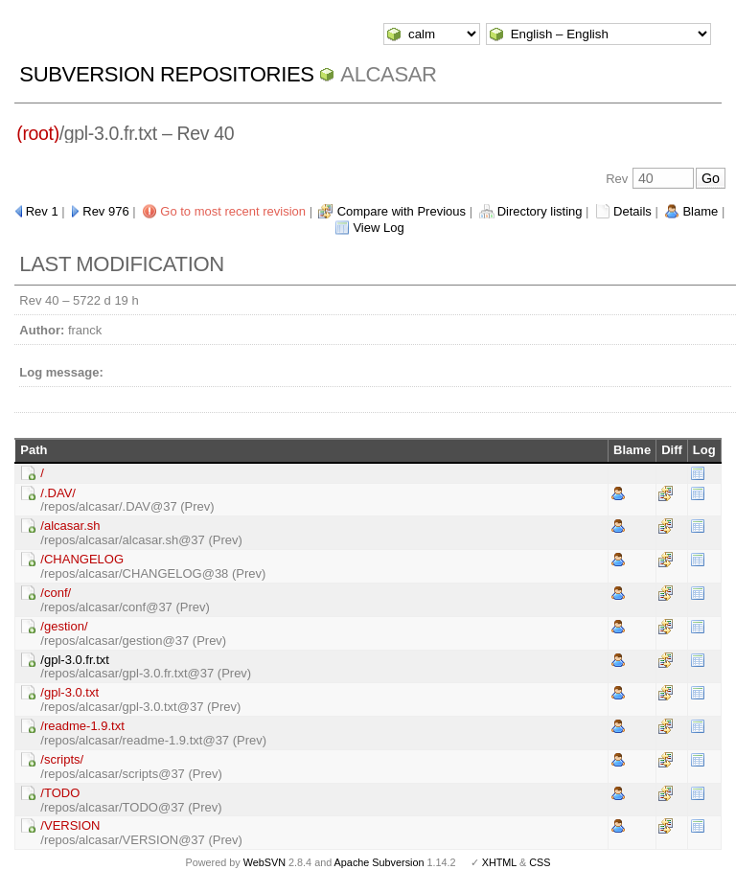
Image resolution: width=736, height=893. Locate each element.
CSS (539, 862)
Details (632, 211)
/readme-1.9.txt (82, 726)
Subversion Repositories (166, 74)
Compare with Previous (401, 211)
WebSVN (264, 862)
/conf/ (55, 592)
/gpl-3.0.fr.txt (74, 660)
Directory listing (540, 211)
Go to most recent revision (233, 211)
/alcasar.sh (70, 525)
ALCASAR (388, 74)
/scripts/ (61, 759)
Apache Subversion (379, 862)
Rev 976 (105, 211)
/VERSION (70, 825)
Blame (700, 211)
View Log (378, 227)
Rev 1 (42, 211)
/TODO (60, 793)
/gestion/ (63, 626)
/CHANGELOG (82, 559)
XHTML (499, 862)
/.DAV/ (58, 493)
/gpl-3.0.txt (69, 692)
